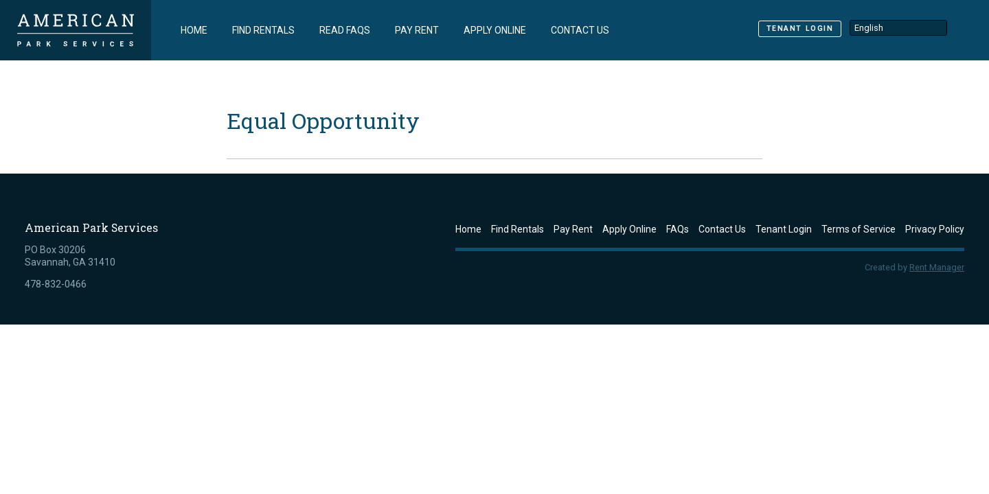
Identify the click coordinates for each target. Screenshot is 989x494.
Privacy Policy (934, 229)
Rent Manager (936, 267)
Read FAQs (344, 30)
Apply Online (495, 30)
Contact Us (580, 30)
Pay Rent (417, 30)
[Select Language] (898, 27)
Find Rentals (263, 30)
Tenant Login (800, 28)
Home (194, 30)
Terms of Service (858, 229)
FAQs (677, 229)
